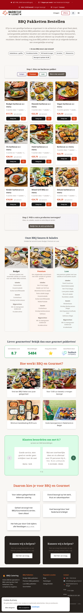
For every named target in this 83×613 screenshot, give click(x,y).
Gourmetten (27, 587)
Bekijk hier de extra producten (41, 226)
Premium (32, 74)
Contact (62, 7)
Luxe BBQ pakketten (29, 584)
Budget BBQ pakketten (30, 578)
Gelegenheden (48, 584)
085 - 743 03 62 (69, 578)
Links (79, 604)
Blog (44, 578)
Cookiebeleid (72, 604)
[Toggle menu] (79, 13)
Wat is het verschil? (58, 74)
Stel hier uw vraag (22, 556)
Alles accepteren (24, 608)
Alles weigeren (10, 608)
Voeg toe (13, 119)
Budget (20, 74)
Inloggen (56, 13)
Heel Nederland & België (70, 585)
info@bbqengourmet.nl (72, 581)
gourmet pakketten (63, 342)
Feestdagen (47, 581)
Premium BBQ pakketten (31, 581)
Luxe (43, 74)
